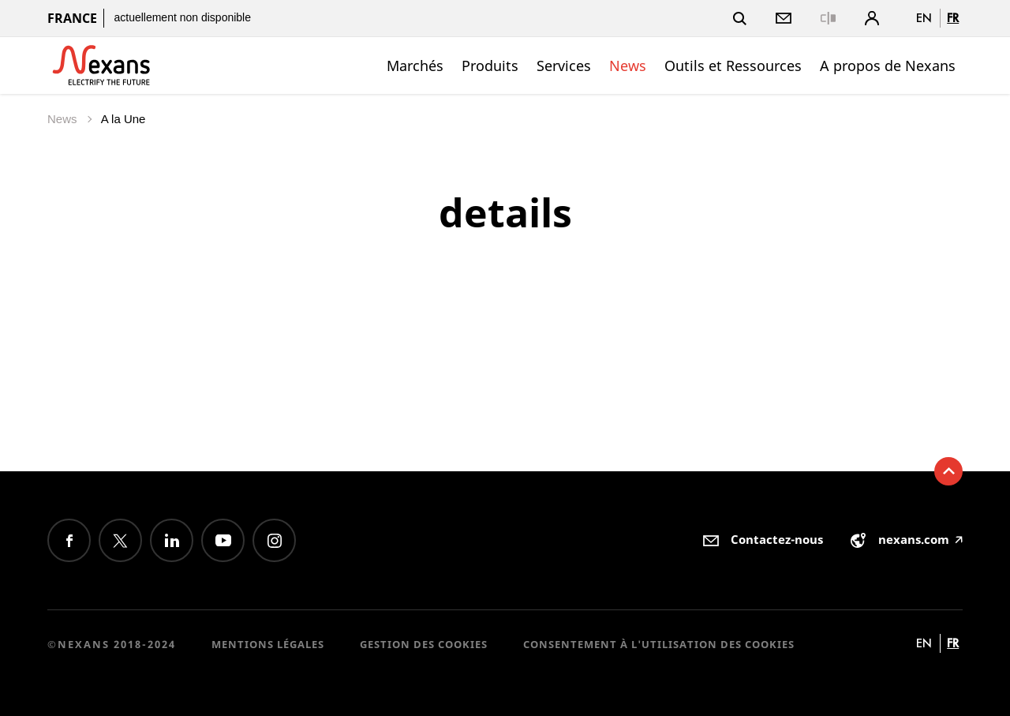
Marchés (415, 65)
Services (564, 65)
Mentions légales (267, 644)
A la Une (123, 119)
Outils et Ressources (733, 65)
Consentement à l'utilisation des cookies (659, 644)
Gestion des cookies (424, 644)
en (924, 17)
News (627, 65)
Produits (490, 65)
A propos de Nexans (888, 65)
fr (953, 17)
